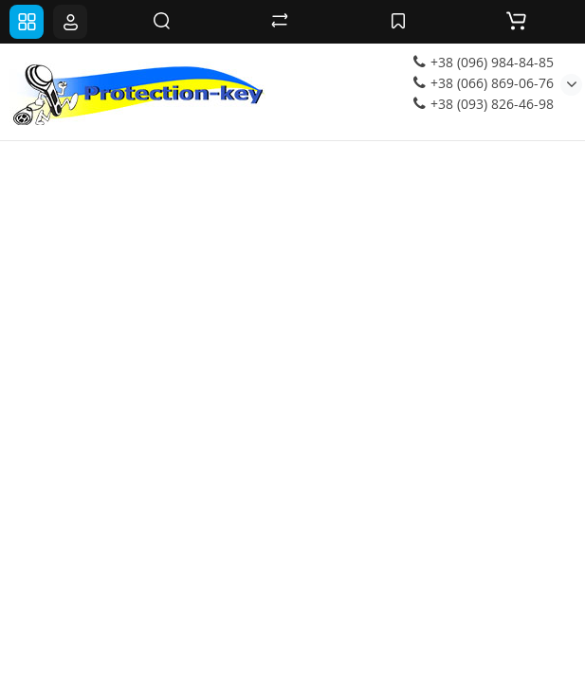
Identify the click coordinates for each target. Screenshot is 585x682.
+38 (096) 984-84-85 (483, 62)
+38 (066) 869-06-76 (483, 83)
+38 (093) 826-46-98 (483, 104)
